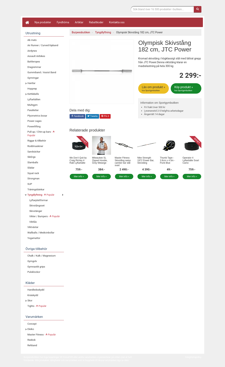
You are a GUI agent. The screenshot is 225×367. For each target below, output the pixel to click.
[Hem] (27, 22)
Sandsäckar (33, 151)
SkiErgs (31, 157)
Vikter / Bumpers (44, 216)
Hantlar (31, 83)
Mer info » (79, 176)
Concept (31, 323)
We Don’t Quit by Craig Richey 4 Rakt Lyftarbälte (78, 160)
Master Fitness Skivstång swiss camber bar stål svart (123, 161)
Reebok (31, 339)
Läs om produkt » (154, 88)
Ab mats (31, 40)
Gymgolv (32, 261)
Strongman (33, 178)
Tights (36, 306)
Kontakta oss (117, 22)
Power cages (34, 121)
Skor (29, 300)
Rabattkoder (96, 22)
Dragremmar (34, 67)
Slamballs (32, 162)
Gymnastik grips (36, 266)
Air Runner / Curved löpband (42, 45)
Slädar (30, 167)
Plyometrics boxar (37, 115)
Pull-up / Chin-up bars (41, 133)
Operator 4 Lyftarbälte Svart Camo (190, 160)
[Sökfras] (162, 9)
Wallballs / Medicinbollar (40, 232)
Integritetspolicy (193, 357)
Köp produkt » (186, 88)
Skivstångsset (37, 205)
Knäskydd (32, 295)
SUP (29, 184)
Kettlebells (33, 94)
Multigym (32, 104)
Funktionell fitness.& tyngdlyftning (54, 9)
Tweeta (92, 116)
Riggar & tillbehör (36, 140)
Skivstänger (35, 211)
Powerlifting (33, 126)
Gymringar (33, 77)
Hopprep (32, 88)
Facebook (77, 116)
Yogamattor (33, 238)
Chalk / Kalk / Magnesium (41, 255)
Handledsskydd (35, 289)
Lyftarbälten (33, 99)
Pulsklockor (33, 272)
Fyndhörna (63, 22)
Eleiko (30, 329)
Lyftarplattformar (38, 200)
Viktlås (33, 221)
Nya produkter (43, 22)
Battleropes (33, 61)
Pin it (105, 116)
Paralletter (33, 110)
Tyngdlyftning (40, 194)
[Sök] (197, 9)
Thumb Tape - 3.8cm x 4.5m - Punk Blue (167, 160)
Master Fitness (41, 334)
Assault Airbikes (36, 56)
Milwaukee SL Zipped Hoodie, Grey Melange (99, 160)
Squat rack (33, 173)
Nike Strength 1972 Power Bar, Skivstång (145, 160)
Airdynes (32, 50)
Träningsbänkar (35, 189)
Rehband (32, 345)
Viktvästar (32, 227)
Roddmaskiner (35, 146)
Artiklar (79, 22)
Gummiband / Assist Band (41, 72)
